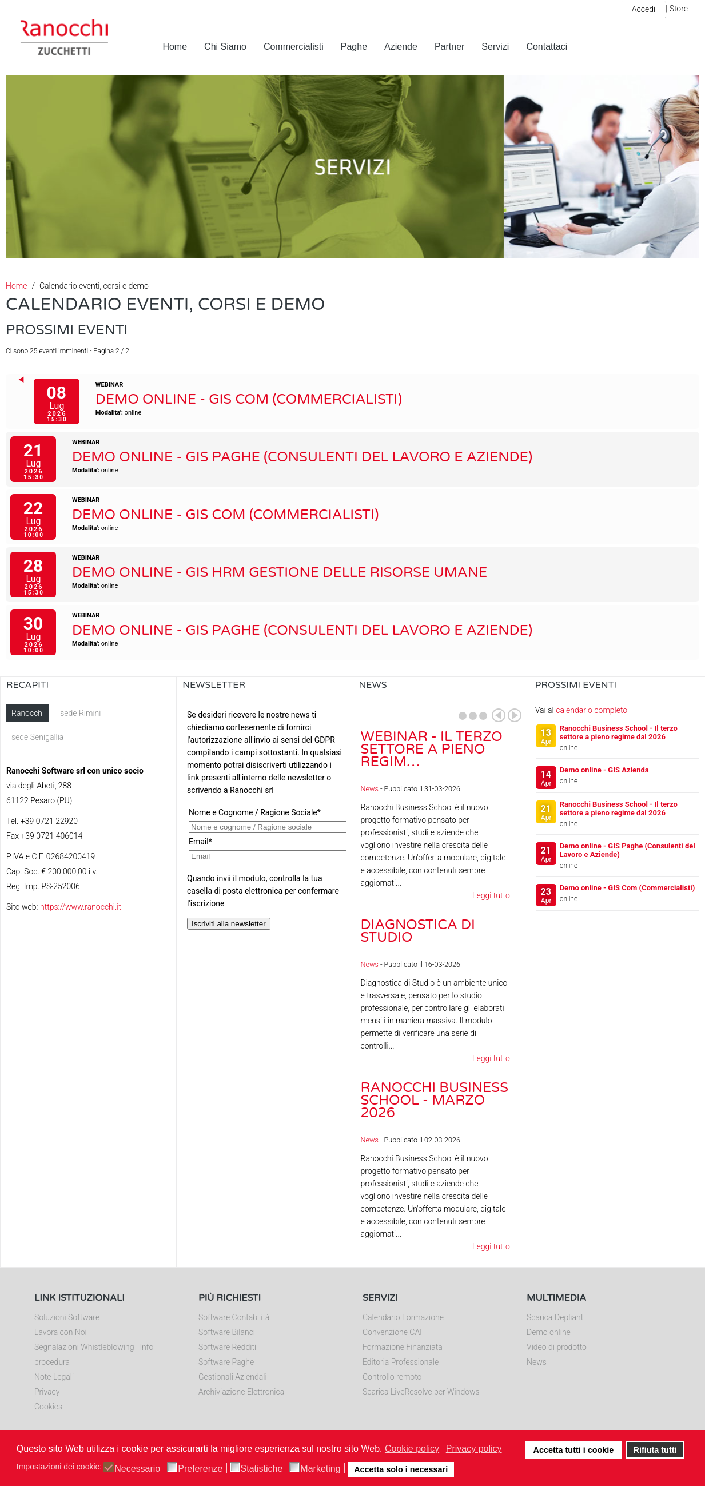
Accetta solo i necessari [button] (401, 1469)
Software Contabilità (233, 1317)
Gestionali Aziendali (232, 1376)
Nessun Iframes (264, 818)
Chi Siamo (225, 46)
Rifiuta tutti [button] (655, 1450)
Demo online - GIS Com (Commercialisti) (248, 399)
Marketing (320, 1468)
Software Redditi (227, 1347)
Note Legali (54, 1376)
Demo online (549, 1332)
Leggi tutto (491, 895)
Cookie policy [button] (412, 1448)
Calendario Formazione (403, 1317)
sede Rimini (80, 713)
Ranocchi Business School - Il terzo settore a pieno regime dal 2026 (619, 732)
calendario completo (591, 710)
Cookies (48, 1406)
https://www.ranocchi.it (80, 906)
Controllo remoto (392, 1376)
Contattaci (546, 46)
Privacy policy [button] (474, 1448)
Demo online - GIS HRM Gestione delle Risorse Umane (279, 572)
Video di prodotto (557, 1347)
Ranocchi (27, 713)
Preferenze (200, 1468)
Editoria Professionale (401, 1362)
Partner (449, 46)
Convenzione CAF (393, 1332)
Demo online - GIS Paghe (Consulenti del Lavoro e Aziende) (302, 457)
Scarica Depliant (555, 1317)
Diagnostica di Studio (418, 931)
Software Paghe (226, 1362)
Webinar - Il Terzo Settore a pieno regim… (432, 749)
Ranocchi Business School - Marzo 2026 (434, 1100)
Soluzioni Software (66, 1317)
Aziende (400, 46)
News (370, 788)
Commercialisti (294, 46)
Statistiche (262, 1468)
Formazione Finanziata (403, 1347)
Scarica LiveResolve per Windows (421, 1391)
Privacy (46, 1391)
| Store (677, 8)
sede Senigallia (37, 737)
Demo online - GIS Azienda (604, 770)
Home (174, 46)
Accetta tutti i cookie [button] (573, 1450)
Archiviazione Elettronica (241, 1391)
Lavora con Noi (60, 1332)
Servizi (495, 46)
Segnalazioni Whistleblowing (84, 1347)
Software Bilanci (226, 1332)
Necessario (137, 1468)
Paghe (354, 46)
